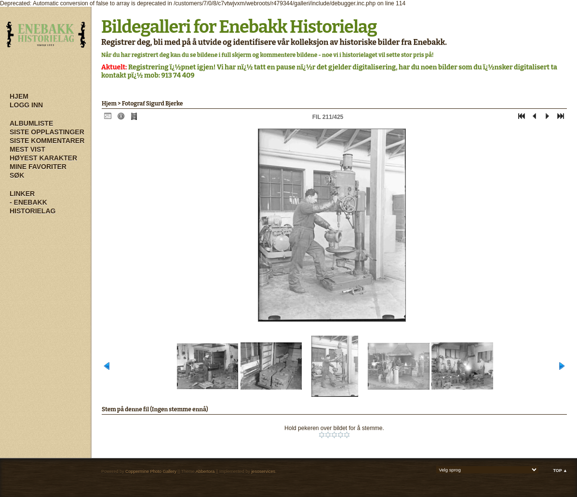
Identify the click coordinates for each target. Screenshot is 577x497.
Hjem (19, 96)
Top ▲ (560, 470)
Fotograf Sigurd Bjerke (152, 103)
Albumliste (31, 123)
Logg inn (26, 105)
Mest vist (27, 149)
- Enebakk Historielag (32, 206)
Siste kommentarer (47, 140)
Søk (17, 175)
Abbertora (205, 471)
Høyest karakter (43, 158)
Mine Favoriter (38, 166)
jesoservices (263, 471)
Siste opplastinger (47, 132)
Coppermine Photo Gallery (150, 471)
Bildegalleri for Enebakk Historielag (239, 27)
